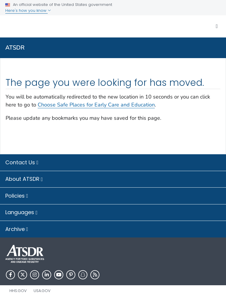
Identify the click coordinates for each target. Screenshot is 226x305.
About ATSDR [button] (24, 179)
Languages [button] (21, 213)
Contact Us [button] (22, 163)
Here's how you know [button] (28, 10)
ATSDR (15, 48)
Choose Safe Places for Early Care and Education (96, 104)
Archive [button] (16, 229)
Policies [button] (16, 196)
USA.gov (42, 290)
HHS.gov (18, 290)
